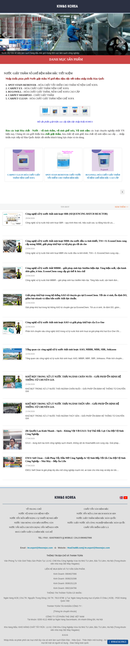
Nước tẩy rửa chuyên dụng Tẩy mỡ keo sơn (33, 527)
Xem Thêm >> (121, 207)
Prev (4, 35)
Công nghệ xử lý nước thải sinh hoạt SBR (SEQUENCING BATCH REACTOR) (66, 214)
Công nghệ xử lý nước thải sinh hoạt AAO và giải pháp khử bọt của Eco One (64, 322)
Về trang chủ (34, 509)
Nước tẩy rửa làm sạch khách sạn (96, 513)
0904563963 (117, 642)
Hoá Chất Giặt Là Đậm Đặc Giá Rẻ (33, 532)
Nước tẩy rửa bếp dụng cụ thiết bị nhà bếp (34, 518)
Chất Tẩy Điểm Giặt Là (96, 527)
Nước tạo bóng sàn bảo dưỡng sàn (33, 523)
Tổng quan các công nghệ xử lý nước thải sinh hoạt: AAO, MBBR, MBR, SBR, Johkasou (70, 349)
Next (125, 35)
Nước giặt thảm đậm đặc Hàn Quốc (96, 518)
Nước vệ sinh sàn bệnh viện (33, 513)
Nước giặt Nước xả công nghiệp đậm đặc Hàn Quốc (96, 523)
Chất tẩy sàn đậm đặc (96, 509)
